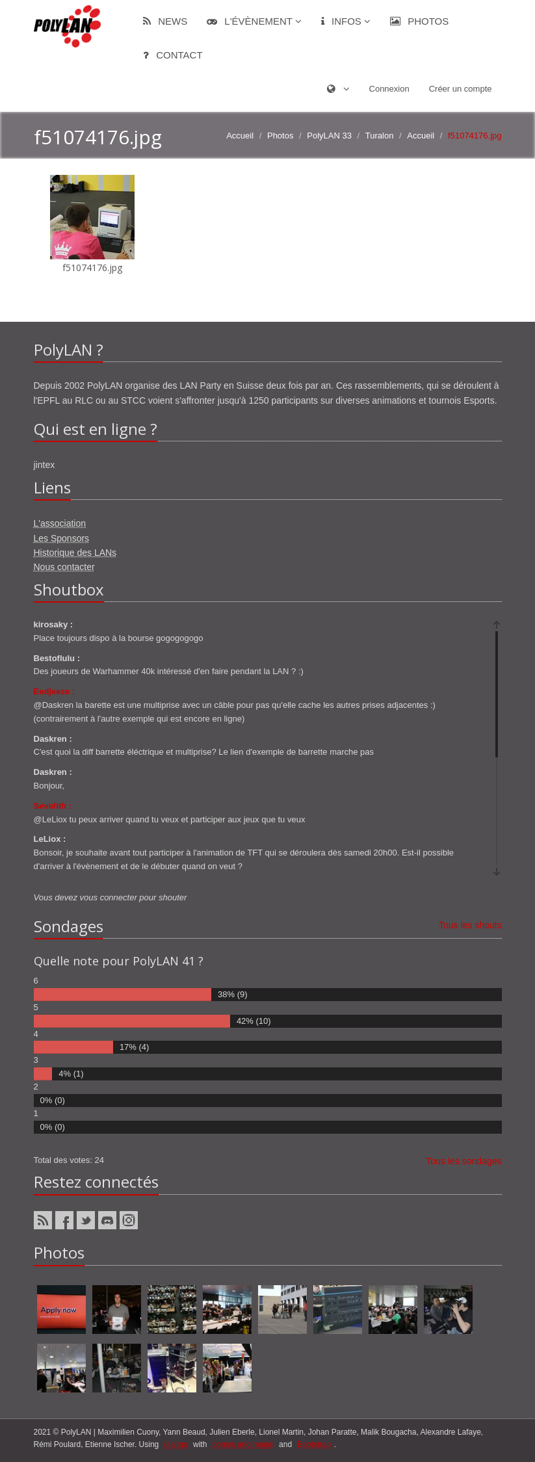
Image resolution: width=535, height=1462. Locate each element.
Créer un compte (460, 89)
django (176, 1444)
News (165, 21)
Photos (419, 21)
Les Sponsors (62, 538)
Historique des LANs (75, 552)
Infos (346, 21)
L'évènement (254, 21)
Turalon (379, 135)
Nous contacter (64, 567)
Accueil (240, 135)
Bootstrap (313, 1444)
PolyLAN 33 (329, 135)
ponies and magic (243, 1444)
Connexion (389, 89)
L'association (60, 523)
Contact (173, 54)
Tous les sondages (464, 1161)
